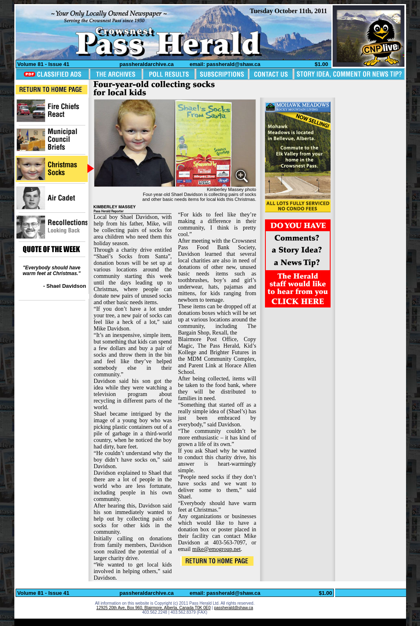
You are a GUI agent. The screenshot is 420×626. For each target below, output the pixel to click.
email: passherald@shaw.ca (224, 64)
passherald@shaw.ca (233, 608)
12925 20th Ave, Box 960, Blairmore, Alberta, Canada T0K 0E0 (153, 608)
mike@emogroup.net (216, 549)
